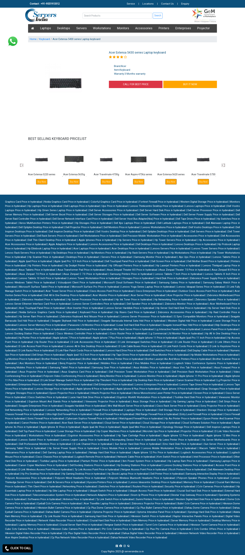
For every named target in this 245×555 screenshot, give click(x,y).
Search (157, 15)
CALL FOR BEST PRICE (136, 84)
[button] (21, 165)
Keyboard (44, 39)
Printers (164, 28)
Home (33, 39)
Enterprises (183, 28)
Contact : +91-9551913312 (45, 3)
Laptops (45, 28)
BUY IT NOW (190, 84)
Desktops (63, 28)
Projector (203, 28)
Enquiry (185, 3)
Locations (148, 3)
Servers (81, 28)
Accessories (143, 28)
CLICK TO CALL (17, 548)
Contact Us (167, 3)
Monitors (123, 28)
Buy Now (42, 181)
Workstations (102, 28)
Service (131, 3)
